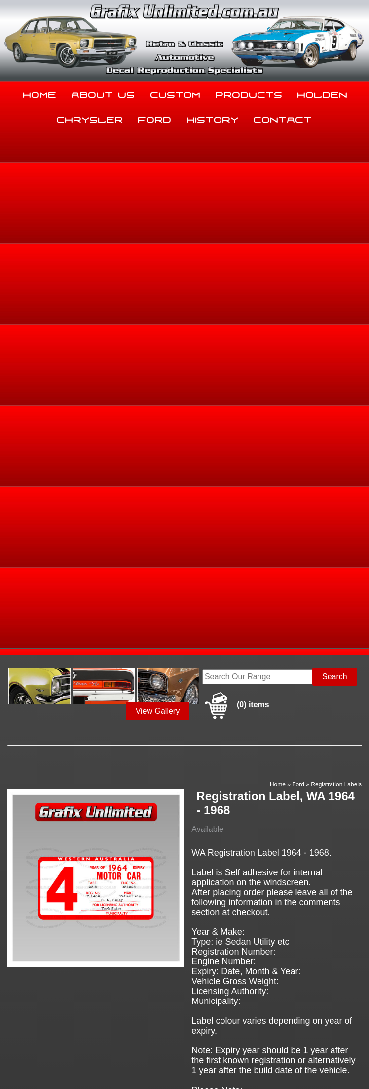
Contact (283, 117)
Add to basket (234, 735)
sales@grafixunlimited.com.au (56, 1005)
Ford (155, 117)
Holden (322, 93)
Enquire (234, 757)
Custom (175, 93)
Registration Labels (336, 259)
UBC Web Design (79, 1067)
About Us (103, 93)
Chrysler (90, 117)
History (213, 117)
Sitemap (15, 1061)
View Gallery (158, 185)
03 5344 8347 (27, 980)
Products (249, 93)
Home (40, 93)
